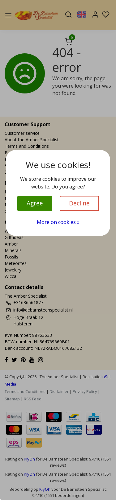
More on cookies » (58, 222)
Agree (35, 203)
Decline (79, 203)
